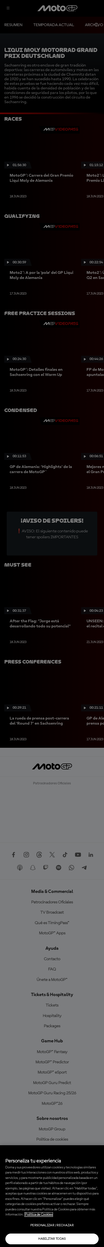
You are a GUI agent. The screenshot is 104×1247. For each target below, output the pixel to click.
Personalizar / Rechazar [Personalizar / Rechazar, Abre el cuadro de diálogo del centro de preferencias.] (52, 1225)
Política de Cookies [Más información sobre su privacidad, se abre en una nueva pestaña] (38, 1214)
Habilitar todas (52, 1239)
